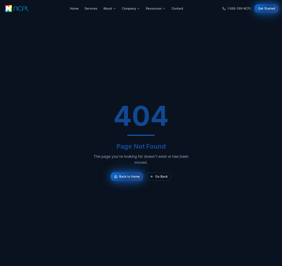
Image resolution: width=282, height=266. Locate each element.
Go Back (159, 176)
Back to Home (127, 176)
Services (91, 8)
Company (131, 8)
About (109, 8)
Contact (177, 8)
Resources (156, 8)
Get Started (266, 8)
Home (74, 8)
